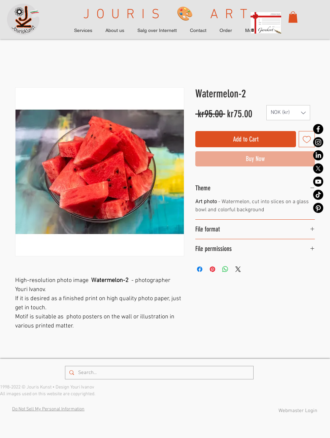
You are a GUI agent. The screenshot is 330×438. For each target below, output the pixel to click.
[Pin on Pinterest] (212, 269)
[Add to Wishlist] (307, 139)
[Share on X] (238, 269)
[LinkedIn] (318, 155)
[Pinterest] (318, 208)
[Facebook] (318, 129)
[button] (293, 17)
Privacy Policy (183, 410)
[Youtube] (318, 182)
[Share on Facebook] (200, 269)
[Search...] (158, 372)
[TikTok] (318, 195)
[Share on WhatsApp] (225, 269)
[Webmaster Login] (298, 410)
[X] (318, 168)
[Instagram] (318, 142)
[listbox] (288, 112)
